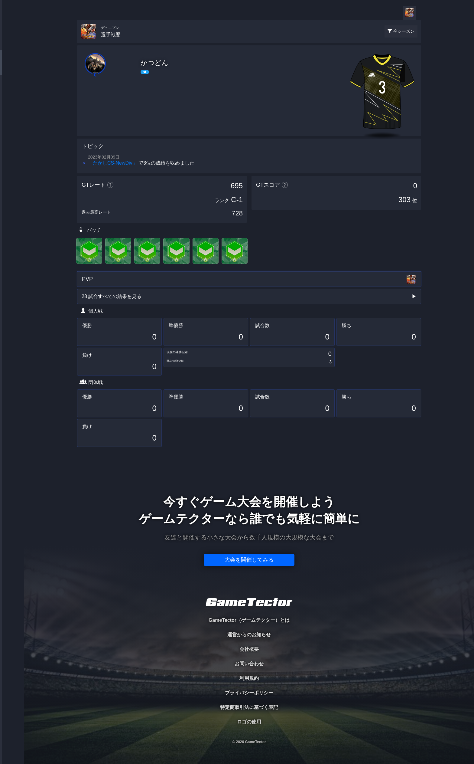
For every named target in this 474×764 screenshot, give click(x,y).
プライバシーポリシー (249, 692)
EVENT (12, 142)
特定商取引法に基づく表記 (249, 707)
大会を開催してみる (249, 560)
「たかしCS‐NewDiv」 (112, 163)
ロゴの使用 (249, 721)
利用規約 (249, 678)
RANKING (12, 117)
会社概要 (249, 649)
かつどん (154, 63)
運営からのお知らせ (249, 634)
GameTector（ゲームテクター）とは (249, 620)
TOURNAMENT (11, 42)
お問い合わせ (249, 663)
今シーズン (403, 31)
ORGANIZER (12, 92)
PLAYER (12, 67)
